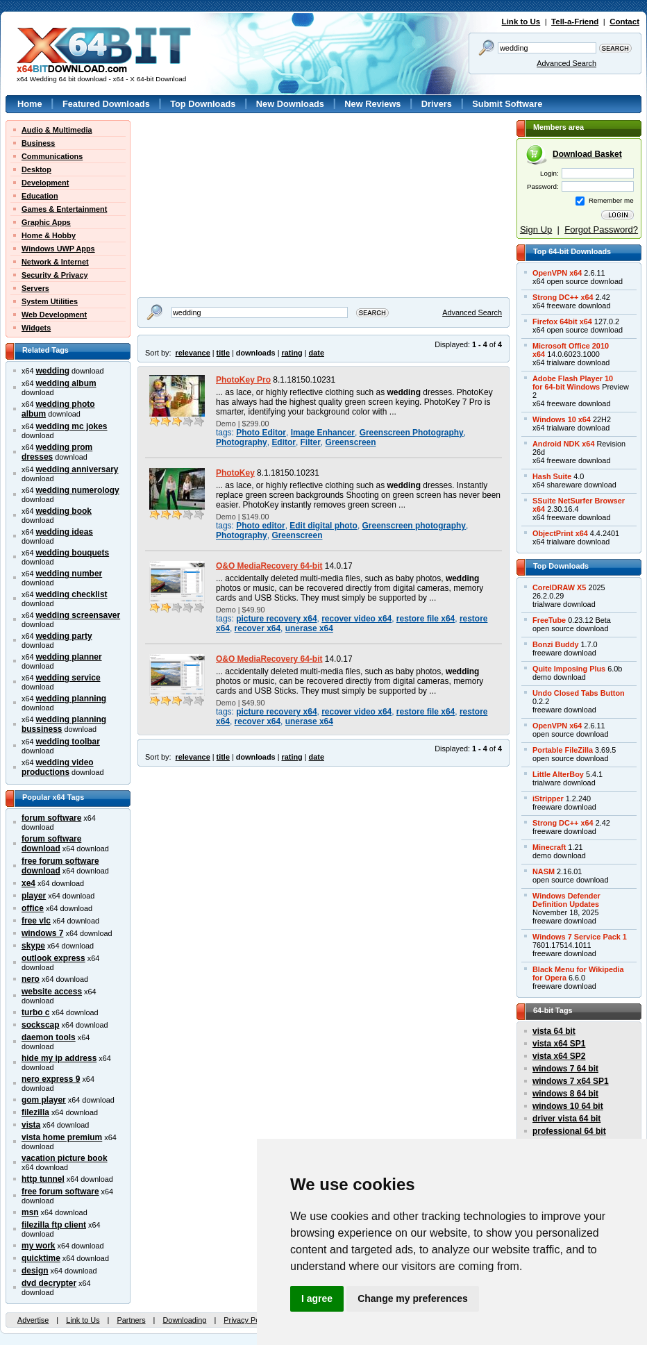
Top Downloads (202, 104)
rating (291, 353)
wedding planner (69, 657)
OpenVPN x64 (557, 273)
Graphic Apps (46, 222)
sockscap (41, 1025)
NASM (543, 871)
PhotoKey (235, 473)
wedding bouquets (73, 553)
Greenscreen (350, 442)
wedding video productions (58, 767)
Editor (283, 442)
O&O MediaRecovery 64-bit (269, 566)
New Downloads (290, 104)
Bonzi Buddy (555, 644)
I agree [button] (317, 1298)
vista (31, 1125)
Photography (241, 442)
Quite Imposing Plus (568, 669)
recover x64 (257, 628)
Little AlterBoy (558, 774)
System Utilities (50, 301)
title (223, 353)
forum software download (51, 843)
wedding (52, 371)
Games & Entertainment (64, 209)
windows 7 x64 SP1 (570, 1081)
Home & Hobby (49, 235)
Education (40, 196)
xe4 (28, 883)
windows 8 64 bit (565, 1093)
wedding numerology (77, 490)
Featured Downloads (106, 104)
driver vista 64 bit (566, 1118)
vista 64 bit (553, 1031)
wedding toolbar (68, 741)
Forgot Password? (601, 229)
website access (52, 991)
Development (45, 182)
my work (39, 1246)
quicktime (41, 1258)
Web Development (54, 314)
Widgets (36, 328)
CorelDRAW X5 (559, 587)
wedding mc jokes (72, 426)
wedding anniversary (77, 469)
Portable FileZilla (562, 750)
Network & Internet (55, 262)
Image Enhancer (323, 432)
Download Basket (587, 154)
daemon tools (49, 1037)
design (35, 1271)
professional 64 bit (569, 1131)
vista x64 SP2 (558, 1056)
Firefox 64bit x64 (562, 321)
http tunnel (43, 1179)
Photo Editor (261, 432)
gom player (44, 1100)
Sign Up (536, 229)
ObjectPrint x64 (560, 533)
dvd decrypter (49, 1283)
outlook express (53, 958)
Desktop (36, 169)
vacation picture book (65, 1158)
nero (31, 979)
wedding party (64, 636)
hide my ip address (59, 1058)
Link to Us (521, 21)
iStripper (548, 798)
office (33, 908)
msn (30, 1212)
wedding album (66, 383)
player (34, 896)
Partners (131, 1320)
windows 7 (42, 933)
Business (38, 143)
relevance (193, 353)
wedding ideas (64, 532)
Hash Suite (551, 476)
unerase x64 (309, 628)
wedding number (69, 573)
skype (33, 946)
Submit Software (507, 104)
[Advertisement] (224, 207)
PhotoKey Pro (243, 380)
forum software (51, 818)
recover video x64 (356, 619)
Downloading (184, 1320)
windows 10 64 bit (567, 1106)
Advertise (33, 1320)
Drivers (436, 104)
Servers (35, 288)
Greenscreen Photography (412, 432)
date (316, 353)
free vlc (36, 921)
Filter (311, 442)
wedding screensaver (78, 615)
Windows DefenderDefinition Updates (566, 900)
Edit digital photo (323, 526)
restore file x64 (425, 619)
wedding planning (71, 698)
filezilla (35, 1112)
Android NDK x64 (563, 444)
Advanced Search (566, 63)
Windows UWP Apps (58, 248)
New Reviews (372, 104)
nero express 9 (51, 1079)
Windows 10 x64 (561, 419)
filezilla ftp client (54, 1225)
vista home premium (62, 1137)
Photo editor (260, 526)
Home (29, 104)
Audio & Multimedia (57, 130)
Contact (624, 21)
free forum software (60, 1191)
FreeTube (549, 620)
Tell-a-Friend (574, 21)
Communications (52, 156)
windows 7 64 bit (565, 1069)
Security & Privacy (55, 275)
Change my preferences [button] (413, 1298)
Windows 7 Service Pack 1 (579, 937)
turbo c (36, 1012)
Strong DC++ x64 (563, 297)
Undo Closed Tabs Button (578, 693)
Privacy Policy (247, 1320)
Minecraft (549, 847)
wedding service (68, 678)
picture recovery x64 (276, 619)
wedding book (64, 511)
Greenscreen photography (414, 526)
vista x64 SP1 (558, 1044)
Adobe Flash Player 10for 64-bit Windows (572, 382)
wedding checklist (72, 594)
